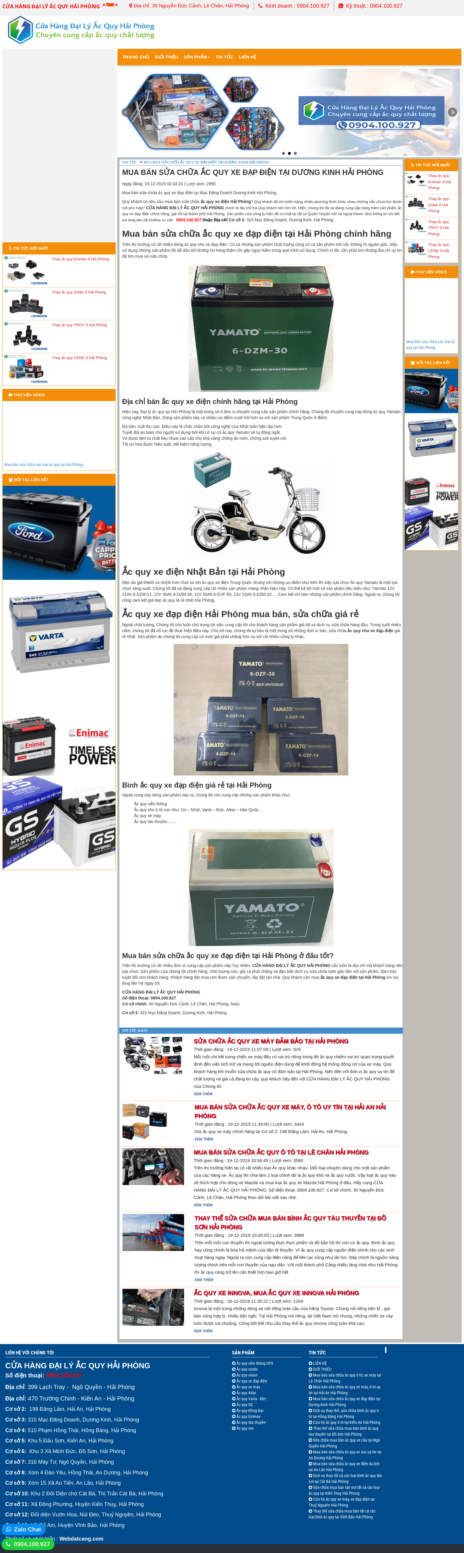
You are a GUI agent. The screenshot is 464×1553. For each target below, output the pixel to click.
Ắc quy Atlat (246, 1392)
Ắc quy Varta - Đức (251, 1398)
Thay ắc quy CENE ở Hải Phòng (79, 358)
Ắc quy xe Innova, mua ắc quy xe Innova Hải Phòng (276, 1293)
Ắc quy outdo (247, 1369)
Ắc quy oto (245, 1428)
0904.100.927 (32, 1544)
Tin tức (224, 56)
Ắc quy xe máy (248, 1387)
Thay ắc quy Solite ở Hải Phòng (79, 292)
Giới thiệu (166, 56)
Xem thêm (203, 1094)
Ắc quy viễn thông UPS (254, 1363)
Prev (126, 112)
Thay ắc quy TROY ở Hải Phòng (79, 325)
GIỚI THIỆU (321, 1369)
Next (452, 112)
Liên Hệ (247, 56)
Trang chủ (136, 56)
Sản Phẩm (197, 56)
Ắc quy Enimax (248, 1416)
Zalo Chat (27, 1529)
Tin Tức (317, 1353)
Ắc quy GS (244, 1404)
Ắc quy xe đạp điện (251, 1381)
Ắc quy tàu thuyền (251, 1422)
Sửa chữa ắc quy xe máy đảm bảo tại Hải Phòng (271, 1041)
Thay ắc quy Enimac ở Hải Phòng (80, 259)
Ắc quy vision (247, 1375)
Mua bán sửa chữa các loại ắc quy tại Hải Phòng (43, 464)
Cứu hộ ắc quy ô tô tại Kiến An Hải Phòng (346, 1422)
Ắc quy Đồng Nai (249, 1410)
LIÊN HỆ (319, 1363)
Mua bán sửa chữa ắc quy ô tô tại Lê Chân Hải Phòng (281, 1152)
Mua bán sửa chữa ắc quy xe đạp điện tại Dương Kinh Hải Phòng (207, 162)
